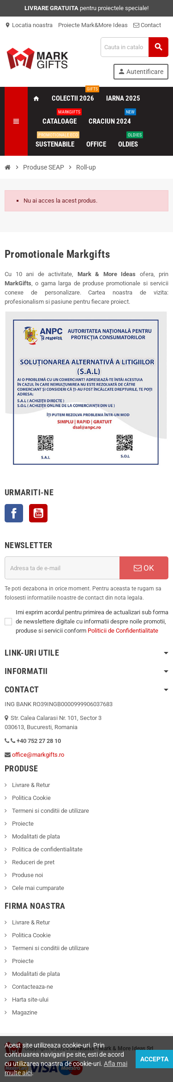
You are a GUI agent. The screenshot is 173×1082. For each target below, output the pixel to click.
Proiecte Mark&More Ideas (93, 25)
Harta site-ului (29, 999)
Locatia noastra (29, 25)
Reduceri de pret (32, 862)
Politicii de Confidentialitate (123, 630)
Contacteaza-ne (32, 986)
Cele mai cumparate (37, 887)
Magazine (24, 1012)
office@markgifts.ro (38, 754)
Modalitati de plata (35, 836)
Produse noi (27, 875)
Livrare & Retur (30, 785)
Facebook (14, 513)
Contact (147, 25)
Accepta (154, 1059)
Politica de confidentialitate (47, 849)
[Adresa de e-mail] (62, 567)
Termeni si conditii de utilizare (50, 810)
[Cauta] (134, 47)
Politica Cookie (31, 797)
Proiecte (22, 823)
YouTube (38, 513)
